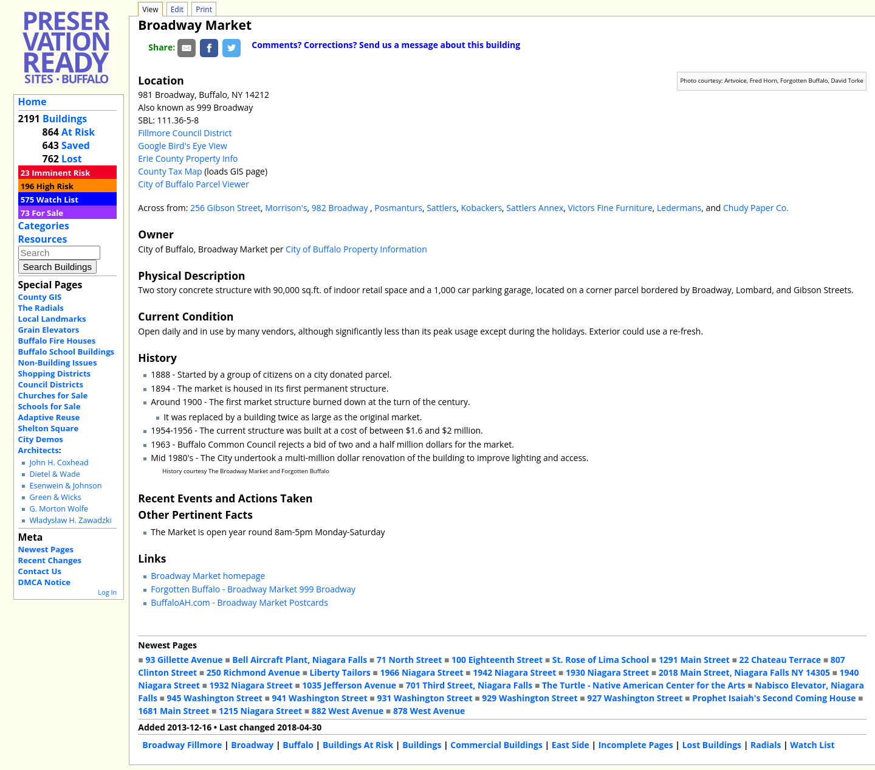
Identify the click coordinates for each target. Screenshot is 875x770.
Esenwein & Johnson (65, 485)
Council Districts (50, 384)
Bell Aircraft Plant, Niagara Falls (299, 659)
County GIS (40, 296)
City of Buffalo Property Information (356, 249)
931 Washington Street (424, 698)
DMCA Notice (44, 582)
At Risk (78, 132)
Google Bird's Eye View (182, 145)
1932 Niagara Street (251, 685)
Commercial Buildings (496, 745)
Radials (765, 745)
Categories (43, 225)
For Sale (47, 212)
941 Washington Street (320, 698)
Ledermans (679, 207)
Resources (42, 239)
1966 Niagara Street (421, 672)
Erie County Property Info (188, 158)
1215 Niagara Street (260, 710)
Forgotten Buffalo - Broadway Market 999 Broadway (253, 589)
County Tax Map (170, 171)
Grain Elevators (49, 329)
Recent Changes (50, 560)
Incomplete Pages (636, 745)
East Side (570, 745)
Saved (75, 145)
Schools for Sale (49, 406)
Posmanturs (398, 207)
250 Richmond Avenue (253, 672)
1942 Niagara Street (514, 672)
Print (204, 9)
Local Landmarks (52, 318)
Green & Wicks (55, 497)
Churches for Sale (53, 395)
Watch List (57, 199)
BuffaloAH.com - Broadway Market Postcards (239, 602)
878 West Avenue (429, 710)
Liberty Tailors (339, 672)
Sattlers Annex (534, 207)
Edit (177, 9)
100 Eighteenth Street (497, 659)
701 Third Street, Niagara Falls (469, 685)
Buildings (65, 118)
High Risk (55, 186)
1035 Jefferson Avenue (349, 685)
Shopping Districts (54, 373)
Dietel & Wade (54, 474)
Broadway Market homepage (208, 575)
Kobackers (482, 207)
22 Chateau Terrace (780, 659)
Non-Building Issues (57, 362)
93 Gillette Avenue (183, 659)
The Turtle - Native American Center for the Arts (643, 685)
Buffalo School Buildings (66, 351)
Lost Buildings (711, 745)
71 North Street (409, 659)
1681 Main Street (173, 710)
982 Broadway (341, 207)
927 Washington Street (634, 698)
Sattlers (441, 207)
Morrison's (286, 207)
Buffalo (298, 745)
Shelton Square (48, 428)
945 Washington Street (214, 698)
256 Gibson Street (225, 207)
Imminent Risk (61, 172)
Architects (38, 450)
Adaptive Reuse (49, 417)
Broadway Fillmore (182, 745)
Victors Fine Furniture (610, 207)
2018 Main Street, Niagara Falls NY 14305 (744, 672)
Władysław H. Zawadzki (70, 520)
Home (32, 101)
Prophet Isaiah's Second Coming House (774, 698)
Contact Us (39, 571)
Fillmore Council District (185, 133)
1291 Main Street (694, 659)
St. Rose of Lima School (600, 659)
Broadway (252, 745)
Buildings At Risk (358, 745)
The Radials (41, 307)
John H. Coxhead (58, 462)
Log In (107, 592)
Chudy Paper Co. (756, 207)
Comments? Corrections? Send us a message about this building (386, 44)
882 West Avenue (347, 710)
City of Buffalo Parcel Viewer (193, 184)
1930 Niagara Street (607, 672)
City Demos (40, 439)
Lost (71, 158)
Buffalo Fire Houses (57, 340)
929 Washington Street (529, 698)
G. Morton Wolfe (58, 509)
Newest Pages (46, 549)
